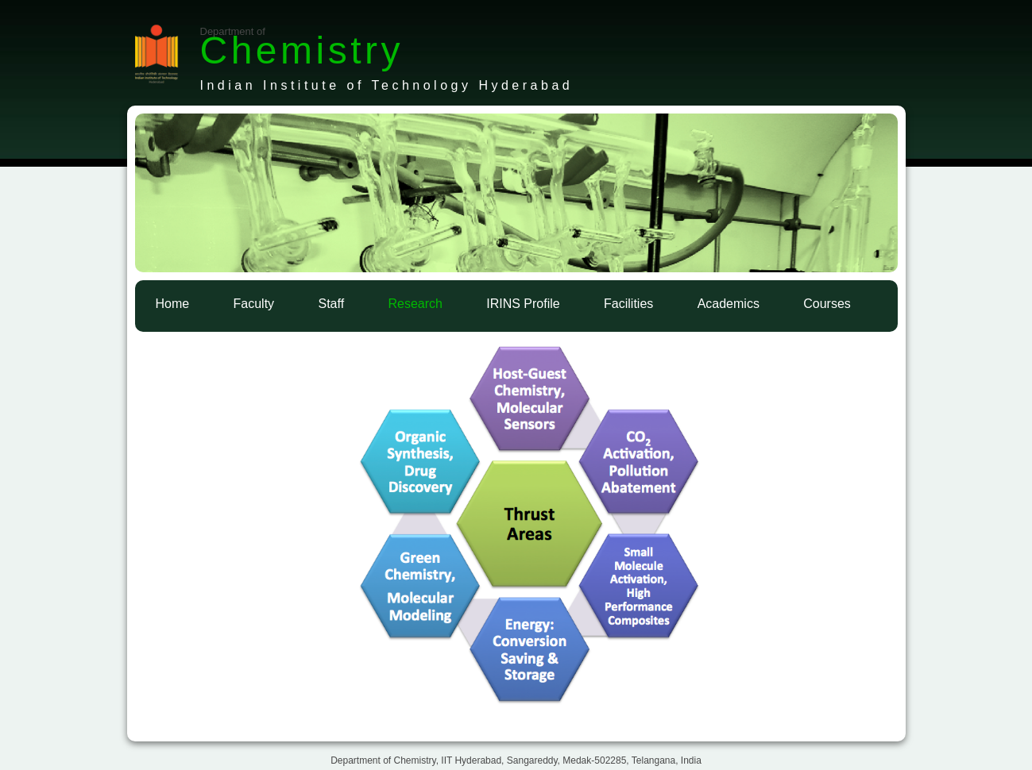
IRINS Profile (522, 303)
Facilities (628, 303)
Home (173, 303)
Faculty (254, 303)
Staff (331, 303)
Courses (827, 303)
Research (415, 303)
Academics (729, 303)
